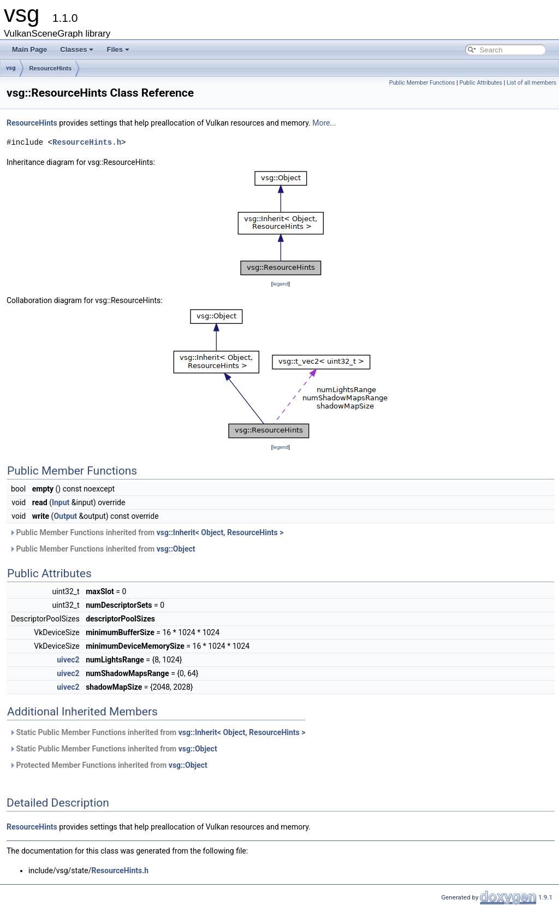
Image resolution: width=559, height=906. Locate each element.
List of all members (531, 82)
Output (65, 516)
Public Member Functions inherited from (146, 532)
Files (117, 49)
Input (60, 502)
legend (280, 284)
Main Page (29, 49)
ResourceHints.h (86, 142)
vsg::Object (176, 548)
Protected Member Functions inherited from (108, 765)
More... (324, 123)
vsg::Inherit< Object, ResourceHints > (220, 532)
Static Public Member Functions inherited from (157, 732)
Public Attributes (480, 82)
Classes (76, 49)
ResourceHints (50, 68)
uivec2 (68, 659)
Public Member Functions (422, 82)
